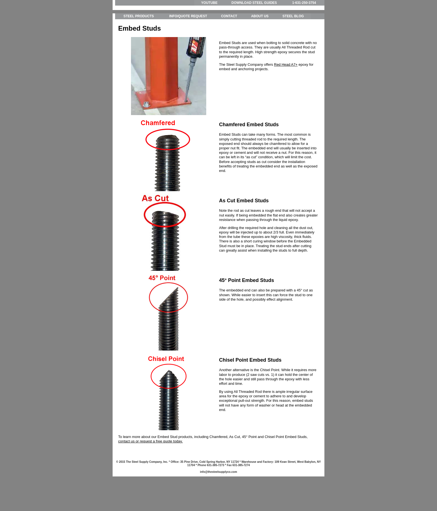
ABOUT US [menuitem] (260, 42)
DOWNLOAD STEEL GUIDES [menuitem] (254, 3)
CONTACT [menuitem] (229, 42)
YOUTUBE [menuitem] (209, 3)
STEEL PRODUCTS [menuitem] (138, 42)
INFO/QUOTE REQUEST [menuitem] (188, 42)
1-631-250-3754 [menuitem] (304, 3)
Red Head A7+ (286, 90)
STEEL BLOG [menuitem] (293, 42)
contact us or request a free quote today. (150, 467)
